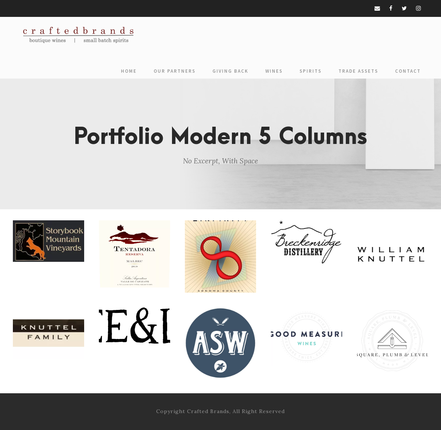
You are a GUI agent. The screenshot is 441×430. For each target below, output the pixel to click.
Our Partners (175, 71)
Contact (408, 71)
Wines (274, 71)
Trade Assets (358, 71)
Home (129, 71)
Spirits (311, 71)
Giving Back (230, 71)
